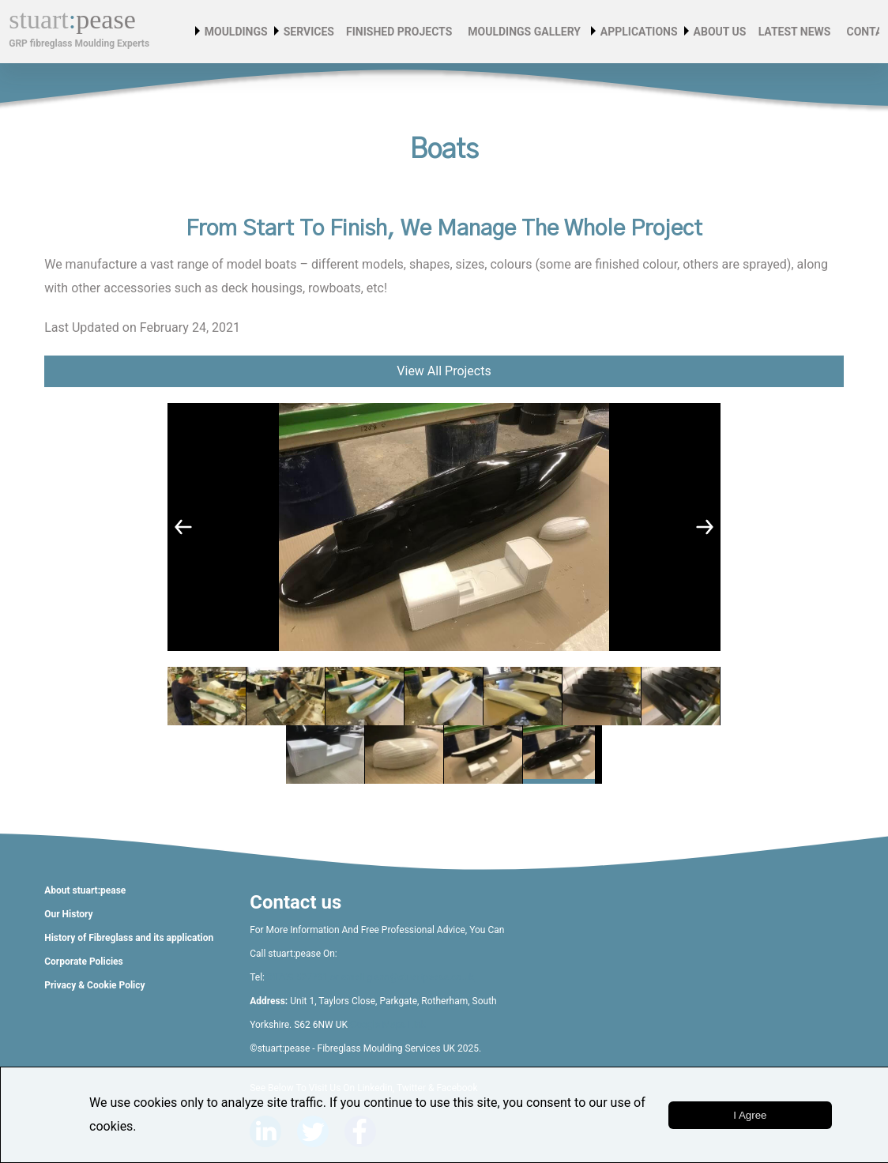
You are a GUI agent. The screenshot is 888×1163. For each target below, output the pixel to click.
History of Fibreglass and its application (128, 937)
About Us (723, 31)
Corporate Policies (83, 961)
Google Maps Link (388, 1024)
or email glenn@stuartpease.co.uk (401, 977)
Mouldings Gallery (522, 31)
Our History (68, 914)
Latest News (792, 31)
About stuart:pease (85, 890)
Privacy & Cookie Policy (94, 985)
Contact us (295, 902)
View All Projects (444, 370)
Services (312, 31)
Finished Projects (397, 31)
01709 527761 (297, 977)
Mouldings (239, 31)
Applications (642, 31)
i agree (749, 1115)
